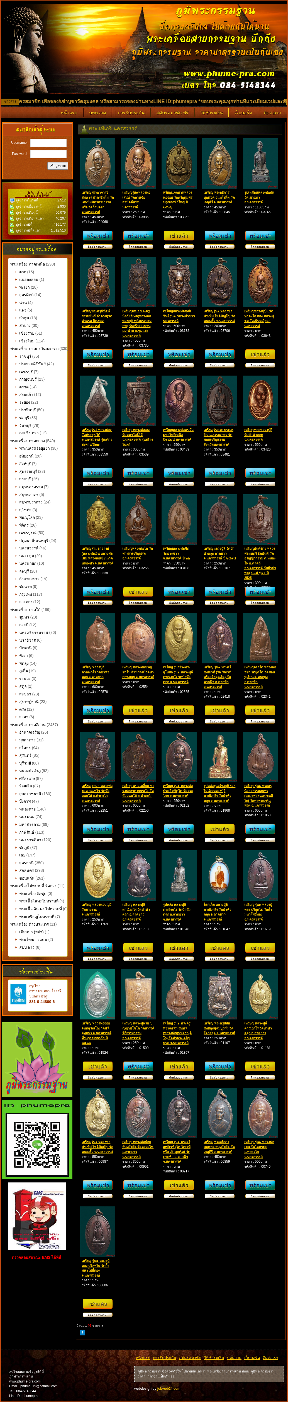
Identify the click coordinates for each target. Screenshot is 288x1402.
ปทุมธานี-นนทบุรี (29, 540)
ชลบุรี (19, 417)
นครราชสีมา (25, 840)
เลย (17, 855)
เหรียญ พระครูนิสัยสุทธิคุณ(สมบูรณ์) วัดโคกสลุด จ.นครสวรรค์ (219, 1028)
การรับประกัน (131, 112)
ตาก (18, 272)
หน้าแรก (69, 112)
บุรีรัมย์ (20, 763)
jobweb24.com (168, 1389)
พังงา (19, 655)
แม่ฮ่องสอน (24, 279)
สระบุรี (20, 479)
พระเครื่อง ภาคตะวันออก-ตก (34, 348)
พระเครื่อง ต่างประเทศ (29, 924)
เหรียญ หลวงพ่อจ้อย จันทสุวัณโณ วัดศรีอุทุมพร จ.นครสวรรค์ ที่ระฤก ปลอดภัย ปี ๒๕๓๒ (96, 1033)
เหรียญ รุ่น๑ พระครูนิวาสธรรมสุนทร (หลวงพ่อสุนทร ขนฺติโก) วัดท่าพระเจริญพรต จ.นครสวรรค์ (258, 795)
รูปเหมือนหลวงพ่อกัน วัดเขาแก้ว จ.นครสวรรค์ (259, 197)
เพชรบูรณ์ (23, 532)
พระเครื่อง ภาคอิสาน (28, 724)
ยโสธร (20, 748)
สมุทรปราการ (26, 502)
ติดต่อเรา (272, 112)
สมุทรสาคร (24, 494)
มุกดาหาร (23, 740)
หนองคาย (23, 809)
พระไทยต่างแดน (28, 939)
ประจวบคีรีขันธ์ (28, 364)
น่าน (18, 302)
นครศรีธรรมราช (29, 632)
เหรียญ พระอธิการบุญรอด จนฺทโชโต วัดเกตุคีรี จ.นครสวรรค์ (219, 197)
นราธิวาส (23, 640)
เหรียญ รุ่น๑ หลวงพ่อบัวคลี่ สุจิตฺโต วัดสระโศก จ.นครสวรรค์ (178, 791)
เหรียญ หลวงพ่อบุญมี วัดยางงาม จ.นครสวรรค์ (96, 909)
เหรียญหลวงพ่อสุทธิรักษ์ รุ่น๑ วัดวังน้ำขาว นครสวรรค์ (179, 316)
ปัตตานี (21, 648)
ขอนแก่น (22, 878)
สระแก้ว (21, 394)
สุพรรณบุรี (23, 471)
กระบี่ (19, 625)
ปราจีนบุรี (23, 410)
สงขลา (20, 694)
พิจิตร (19, 525)
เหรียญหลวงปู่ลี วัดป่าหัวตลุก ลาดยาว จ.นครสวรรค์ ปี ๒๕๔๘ (220, 553)
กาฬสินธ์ (22, 832)
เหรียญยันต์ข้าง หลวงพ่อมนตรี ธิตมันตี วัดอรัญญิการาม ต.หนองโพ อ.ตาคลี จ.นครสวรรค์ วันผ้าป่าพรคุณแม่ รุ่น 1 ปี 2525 (260, 563)
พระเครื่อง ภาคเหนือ (27, 264)
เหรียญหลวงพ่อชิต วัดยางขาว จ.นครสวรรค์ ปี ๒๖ (176, 553)
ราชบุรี (20, 356)
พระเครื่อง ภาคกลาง (28, 441)
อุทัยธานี (22, 456)
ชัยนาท (21, 586)
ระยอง (20, 402)
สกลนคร (22, 870)
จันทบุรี (20, 425)
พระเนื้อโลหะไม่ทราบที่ (34, 901)
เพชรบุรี (21, 371)
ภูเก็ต (19, 671)
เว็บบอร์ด (243, 112)
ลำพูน (19, 318)
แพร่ (18, 310)
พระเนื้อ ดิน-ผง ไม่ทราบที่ (36, 909)
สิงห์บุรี (20, 463)
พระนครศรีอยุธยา (30, 448)
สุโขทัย (20, 510)
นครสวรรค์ (24, 548)
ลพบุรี (19, 571)
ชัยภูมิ (19, 847)
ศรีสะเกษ (22, 778)
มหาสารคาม (25, 824)
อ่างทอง (21, 602)
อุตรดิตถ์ (21, 295)
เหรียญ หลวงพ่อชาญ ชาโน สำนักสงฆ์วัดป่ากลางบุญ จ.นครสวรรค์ (138, 672)
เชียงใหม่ (22, 341)
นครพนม (22, 816)
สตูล (18, 686)
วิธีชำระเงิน (211, 112)
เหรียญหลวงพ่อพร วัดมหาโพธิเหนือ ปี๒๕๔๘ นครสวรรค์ (178, 435)
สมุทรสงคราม (26, 487)
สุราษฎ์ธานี (24, 701)
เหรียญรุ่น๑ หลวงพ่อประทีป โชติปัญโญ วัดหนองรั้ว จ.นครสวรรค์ (219, 316)
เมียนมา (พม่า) (27, 932)
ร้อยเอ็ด (21, 786)
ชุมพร (19, 617)
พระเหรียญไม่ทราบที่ (32, 916)
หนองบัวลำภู (25, 770)
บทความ (97, 112)
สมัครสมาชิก (190, 1357)
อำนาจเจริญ (25, 732)
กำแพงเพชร (25, 579)
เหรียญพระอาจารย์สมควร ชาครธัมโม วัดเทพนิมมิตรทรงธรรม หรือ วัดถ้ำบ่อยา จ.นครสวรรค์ (98, 202)
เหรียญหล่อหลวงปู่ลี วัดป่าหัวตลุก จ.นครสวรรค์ (258, 435)
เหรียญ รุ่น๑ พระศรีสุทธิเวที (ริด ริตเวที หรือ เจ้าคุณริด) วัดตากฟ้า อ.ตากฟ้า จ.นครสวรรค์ (217, 677)
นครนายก (23, 563)
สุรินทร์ (20, 755)
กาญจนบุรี (23, 379)
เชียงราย (22, 333)
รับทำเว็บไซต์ (37, 1270)
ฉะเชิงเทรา (24, 433)
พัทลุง (19, 663)
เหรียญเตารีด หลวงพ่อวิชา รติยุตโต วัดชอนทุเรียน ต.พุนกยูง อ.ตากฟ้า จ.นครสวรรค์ (260, 677)
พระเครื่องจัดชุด (28, 893)
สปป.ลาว (22, 947)
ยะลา (19, 717)
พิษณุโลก (22, 517)
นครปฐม (22, 556)
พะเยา (20, 287)
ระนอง (20, 678)
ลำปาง (20, 325)
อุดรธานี (22, 863)
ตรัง (18, 709)
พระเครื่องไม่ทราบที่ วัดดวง (33, 885)
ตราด (19, 387)
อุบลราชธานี (25, 794)
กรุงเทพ (21, 594)
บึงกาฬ (20, 801)
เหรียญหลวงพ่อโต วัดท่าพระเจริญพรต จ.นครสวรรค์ (137, 553)
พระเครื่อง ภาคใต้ (26, 609)
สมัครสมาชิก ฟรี (172, 112)
